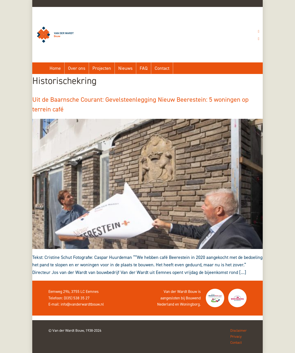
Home (55, 68)
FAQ (144, 68)
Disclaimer (238, 330)
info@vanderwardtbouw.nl (82, 304)
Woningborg (190, 304)
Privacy (236, 336)
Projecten (101, 68)
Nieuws (125, 68)
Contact (162, 68)
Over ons (76, 68)
